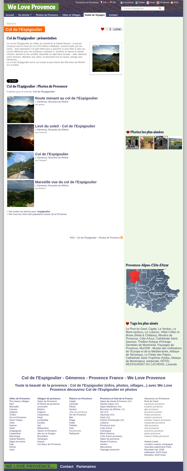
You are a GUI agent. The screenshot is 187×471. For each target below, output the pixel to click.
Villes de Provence (19, 398)
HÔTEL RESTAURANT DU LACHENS (148, 363)
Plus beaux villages (19, 401)
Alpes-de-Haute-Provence (113, 401)
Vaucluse (105, 414)
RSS (176, 2)
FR (104, 2)
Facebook (128, 2)
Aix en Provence (17, 417)
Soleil (72, 422)
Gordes (41, 422)
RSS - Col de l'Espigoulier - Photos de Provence (95, 237)
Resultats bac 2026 (154, 449)
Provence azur (107, 425)
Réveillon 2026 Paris (155, 455)
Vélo (71, 428)
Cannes (13, 409)
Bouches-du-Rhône (58, 101)
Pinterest (164, 2)
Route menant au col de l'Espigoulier (66, 98)
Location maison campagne (158, 444)
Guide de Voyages (95, 15)
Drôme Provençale (109, 420)
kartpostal (152, 361)
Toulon (12, 414)
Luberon (104, 422)
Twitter (141, 2)
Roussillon (42, 436)
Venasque (42, 438)
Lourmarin (42, 406)
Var (102, 412)
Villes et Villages (71, 15)
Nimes (12, 447)
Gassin (40, 441)
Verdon (103, 444)
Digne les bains (17, 441)
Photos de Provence (47, 15)
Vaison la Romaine (47, 430)
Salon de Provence (47, 401)
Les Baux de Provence (49, 444)
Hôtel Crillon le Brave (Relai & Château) (152, 334)
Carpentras (15, 433)
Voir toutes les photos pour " (29, 211)
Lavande (171, 364)
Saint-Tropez (16, 420)
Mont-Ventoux (107, 433)
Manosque (14, 436)
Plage (72, 420)
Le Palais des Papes (158, 354)
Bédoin (40, 409)
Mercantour (106, 447)
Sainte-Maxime (17, 438)
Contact (113, 15)
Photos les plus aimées (147, 132)
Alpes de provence (109, 438)
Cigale (152, 328)
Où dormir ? (24, 15)
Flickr (152, 2)
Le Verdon (164, 328)
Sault (12, 428)
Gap (11, 444)
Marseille (14, 406)
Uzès (12, 449)
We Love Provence (31, 7)
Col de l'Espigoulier (51, 154)
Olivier (72, 406)
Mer (71, 417)
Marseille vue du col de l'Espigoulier (66, 182)
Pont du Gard (151, 401)
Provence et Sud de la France (116, 398)
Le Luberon (152, 332)
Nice (11, 404)
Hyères (13, 425)
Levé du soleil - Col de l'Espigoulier (65, 126)
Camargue (105, 430)
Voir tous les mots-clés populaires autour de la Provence (38, 214)
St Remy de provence (48, 404)
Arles (12, 422)
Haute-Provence (108, 441)
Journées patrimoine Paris (157, 447)
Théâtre (73, 425)
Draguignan (15, 430)
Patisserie (74, 433)
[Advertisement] (48, 227)
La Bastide (42, 420)
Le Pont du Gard (136, 328)
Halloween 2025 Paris (155, 452)
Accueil (10, 15)
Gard (102, 417)
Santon (72, 409)
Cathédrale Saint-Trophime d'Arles (147, 357)
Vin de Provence (77, 414)
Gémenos (42, 101)
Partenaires (86, 466)
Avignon (13, 412)
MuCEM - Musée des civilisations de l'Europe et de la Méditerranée (154, 350)
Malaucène (43, 428)
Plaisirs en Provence (80, 398)
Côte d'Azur (147, 338)
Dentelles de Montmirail (141, 344)
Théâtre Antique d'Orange (154, 341)
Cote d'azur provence (111, 436)
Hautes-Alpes (107, 404)
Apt (39, 425)
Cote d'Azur (106, 428)
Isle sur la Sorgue (46, 433)
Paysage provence (109, 449)
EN (114, 2)
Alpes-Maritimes (108, 406)
